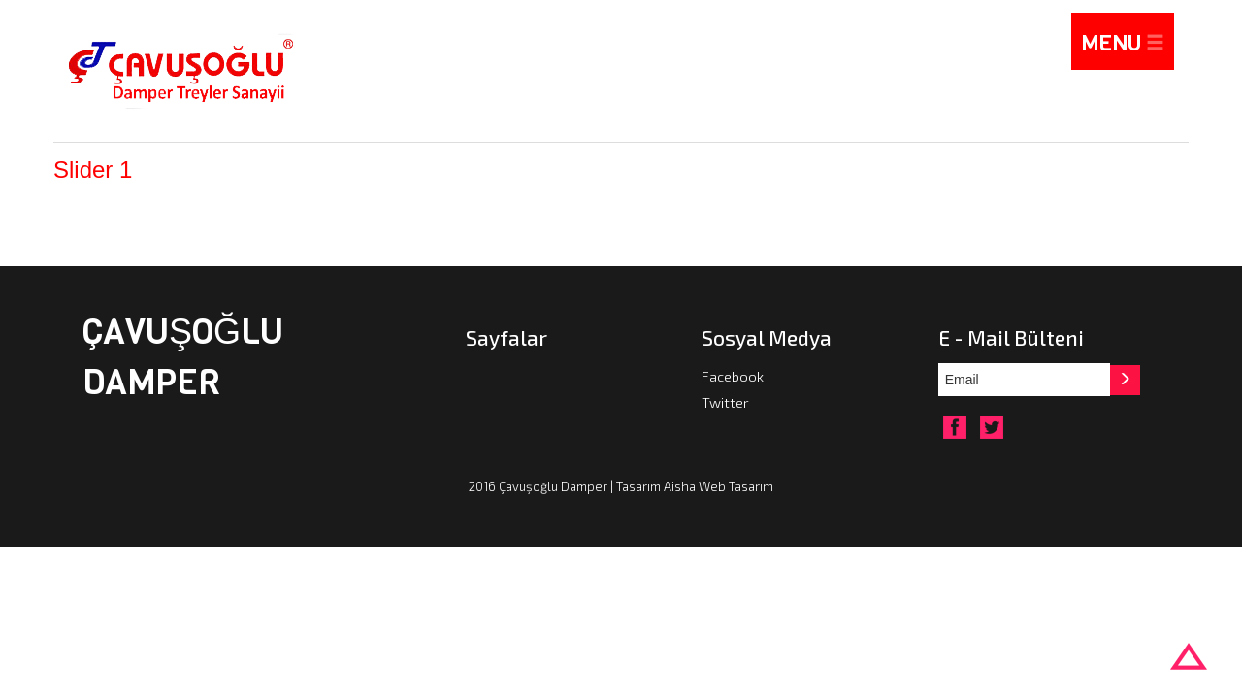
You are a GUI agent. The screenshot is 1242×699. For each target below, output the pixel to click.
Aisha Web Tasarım (718, 487)
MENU (1122, 43)
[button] (1126, 379)
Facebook (733, 375)
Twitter (725, 402)
